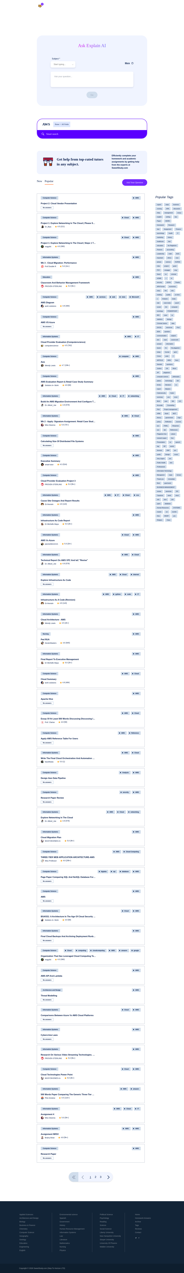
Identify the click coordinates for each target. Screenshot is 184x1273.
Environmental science (69, 1214)
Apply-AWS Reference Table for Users (59, 739)
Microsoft (135, 297)
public (159, 454)
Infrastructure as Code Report (55, 520)
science (168, 262)
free (172, 438)
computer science (162, 376)
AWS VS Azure (48, 322)
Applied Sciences (26, 1214)
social (159, 307)
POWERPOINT (172, 311)
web (113, 297)
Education (46, 277)
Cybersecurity (161, 393)
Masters (167, 389)
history (170, 237)
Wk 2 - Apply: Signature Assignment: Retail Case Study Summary (68, 421)
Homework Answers (143, 1218)
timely (159, 385)
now (177, 258)
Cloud (126, 218)
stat (158, 303)
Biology (22, 1222)
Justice (159, 368)
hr (171, 278)
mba (158, 266)
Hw (166, 290)
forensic (159, 450)
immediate (171, 479)
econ (175, 397)
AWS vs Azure (48, 540)
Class (168, 520)
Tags (137, 1225)
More (127, 63)
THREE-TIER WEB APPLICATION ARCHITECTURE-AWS (68, 857)
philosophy (176, 376)
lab (165, 430)
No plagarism (175, 348)
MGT (174, 413)
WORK (167, 221)
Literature (63, 1240)
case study (167, 303)
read (165, 340)
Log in (167, 6)
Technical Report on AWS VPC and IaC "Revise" (64, 560)
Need (158, 274)
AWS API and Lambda (51, 976)
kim (158, 340)
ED (178, 380)
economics (172, 286)
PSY (158, 270)
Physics (63, 1250)
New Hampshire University (110, 1236)
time (165, 499)
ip (172, 315)
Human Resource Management (72, 1229)
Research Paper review (52, 798)
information (169, 344)
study (174, 299)
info (158, 499)
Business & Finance (27, 1225)
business (176, 204)
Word (174, 368)
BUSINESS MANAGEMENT (166, 487)
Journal (178, 421)
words (172, 446)
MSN (169, 360)
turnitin (174, 512)
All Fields (64, 124)
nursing (159, 208)
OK (167, 368)
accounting (170, 249)
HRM (158, 413)
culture (173, 434)
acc (158, 426)
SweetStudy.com (40, 1268)
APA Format (160, 286)
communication (161, 335)
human (167, 352)
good (174, 266)
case (165, 315)
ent (170, 458)
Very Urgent (160, 458)
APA (167, 208)
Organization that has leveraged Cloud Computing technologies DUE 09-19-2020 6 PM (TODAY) (68, 956)
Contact (138, 1232)
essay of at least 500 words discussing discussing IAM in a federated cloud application (68, 719)
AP (158, 372)
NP (164, 446)
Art (166, 307)
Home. (93, 6)
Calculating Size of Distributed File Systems (62, 441)
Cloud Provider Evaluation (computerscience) (63, 342)
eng (175, 270)
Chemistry (23, 1229)
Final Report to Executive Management (60, 659)
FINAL (166, 426)
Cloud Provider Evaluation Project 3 (58, 481)
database (125, 871)
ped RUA (45, 639)
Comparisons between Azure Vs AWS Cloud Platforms (67, 1015)
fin (166, 348)
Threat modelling (49, 996)
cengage (167, 270)
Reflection (168, 421)
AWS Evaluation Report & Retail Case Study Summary (67, 382)
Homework (160, 225)
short (177, 495)
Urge (179, 417)
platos (159, 380)
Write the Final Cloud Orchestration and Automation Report (68, 758)
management (169, 213)
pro (175, 450)
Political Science (106, 1214)
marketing (160, 237)
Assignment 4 (47, 1114)
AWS (43, 897)
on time (177, 294)
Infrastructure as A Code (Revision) (58, 600)
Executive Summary (50, 461)
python (117, 594)
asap (167, 204)
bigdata (104, 871)
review (159, 491)
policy (159, 421)
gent (175, 352)
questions (170, 364)
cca (137, 495)
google (136, 950)
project (166, 266)
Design (167, 454)
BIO (158, 315)
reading (159, 294)
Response (175, 426)
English (22, 1250)
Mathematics (65, 1243)
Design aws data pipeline (53, 778)
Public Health (161, 462)
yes (174, 516)
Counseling (170, 405)
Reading (103, 1222)
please (159, 262)
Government (65, 1222)
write (166, 356)
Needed (159, 364)
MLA (158, 401)
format (179, 475)
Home (57, 124)
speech (178, 442)
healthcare (160, 241)
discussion (177, 208)
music (176, 454)
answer (159, 344)
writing (168, 217)
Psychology (104, 1218)
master (159, 512)
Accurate (160, 405)
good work (167, 483)
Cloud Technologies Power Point (57, 1075)
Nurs (176, 360)
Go (92, 95)
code (129, 594)
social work (174, 340)
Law (61, 1236)
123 (180, 401)
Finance (178, 229)
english (159, 217)
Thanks (177, 282)
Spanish (63, 1218)
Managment (160, 475)
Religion (159, 520)
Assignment (167, 229)
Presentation (161, 442)
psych (177, 303)
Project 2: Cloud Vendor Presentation (59, 203)
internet (136, 574)
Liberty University (106, 1232)
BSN (158, 331)
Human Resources (163, 507)
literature (168, 385)
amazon (124, 950)
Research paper (48, 1154)
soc (158, 430)
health (170, 233)
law (176, 217)
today (158, 352)
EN (177, 491)
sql (114, 871)
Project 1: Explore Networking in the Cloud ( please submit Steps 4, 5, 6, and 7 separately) (68, 223)
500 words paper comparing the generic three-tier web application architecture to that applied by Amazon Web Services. (68, 1094)
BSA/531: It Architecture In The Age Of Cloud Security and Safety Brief (68, 916)
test (171, 462)
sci (167, 512)
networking (135, 396)
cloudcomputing (99, 950)
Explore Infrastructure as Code (56, 580)
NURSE (177, 262)
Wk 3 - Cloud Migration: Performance (59, 263)
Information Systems (50, 257)
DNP (168, 450)
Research (171, 225)
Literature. (104, 6)
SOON (168, 282)
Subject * (56, 59)
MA (173, 401)
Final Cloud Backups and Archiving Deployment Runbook (68, 936)
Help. (113, 6)
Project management (170, 409)
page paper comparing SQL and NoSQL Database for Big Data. (68, 877)
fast (169, 241)
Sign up (174, 6)
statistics (159, 319)
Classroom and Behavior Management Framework (65, 283)
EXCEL (159, 327)
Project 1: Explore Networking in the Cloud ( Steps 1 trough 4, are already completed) (68, 243)
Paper (159, 221)
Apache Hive (47, 699)
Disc (158, 516)
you (168, 397)
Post (178, 327)
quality (168, 294)
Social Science (106, 1229)
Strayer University (107, 1240)
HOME (159, 278)
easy (158, 290)
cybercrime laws (49, 1035)
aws (43, 362)
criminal (173, 274)
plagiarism (167, 372)
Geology (22, 1240)
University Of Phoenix (108, 1243)
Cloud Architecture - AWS (53, 620)
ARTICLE (160, 360)
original (173, 335)
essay (179, 213)
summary (160, 397)
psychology (160, 233)
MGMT (166, 516)
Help (158, 213)
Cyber (172, 393)
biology (169, 319)
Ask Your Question (134, 182)
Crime (159, 356)
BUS (177, 253)
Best (158, 483)
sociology (160, 311)
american (168, 491)
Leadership (160, 253)
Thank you (160, 479)
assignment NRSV (50, 1134)
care (166, 401)
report (159, 389)
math (170, 253)
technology (168, 380)
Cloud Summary (48, 679)
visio (123, 297)
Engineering (24, 1247)
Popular (49, 181)
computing (82, 950)
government (169, 417)
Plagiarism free (161, 434)
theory (159, 417)
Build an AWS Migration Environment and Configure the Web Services (68, 402)
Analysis (125, 772)
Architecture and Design (52, 990)
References (173, 430)
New (39, 181)
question (167, 331)
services (102, 297)
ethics (169, 258)
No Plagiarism (172, 245)
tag (158, 446)
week (169, 495)
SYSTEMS (176, 507)
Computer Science (49, 198)
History (62, 1225)
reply (170, 475)
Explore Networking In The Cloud (57, 817)
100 (172, 499)
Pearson (159, 249)
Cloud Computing (132, 852)
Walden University (107, 1247)
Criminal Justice (162, 323)
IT (138, 336)
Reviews (138, 1229)
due (158, 229)
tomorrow (169, 327)
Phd (158, 409)
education (160, 245)
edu (172, 290)
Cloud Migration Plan (51, 837)
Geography (23, 1236)
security (126, 792)
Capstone (160, 495)
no (165, 274)
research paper (161, 438)
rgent (158, 503)
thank (166, 413)
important (160, 258)
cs (176, 385)
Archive (138, 1222)
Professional (161, 467)
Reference (135, 733)
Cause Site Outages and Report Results (60, 501)
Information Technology (164, 471)
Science (103, 1225)
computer (125, 356)
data (173, 323)
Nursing (46, 634)
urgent (159, 204)
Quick (159, 348)
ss (170, 442)
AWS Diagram (47, 302)
